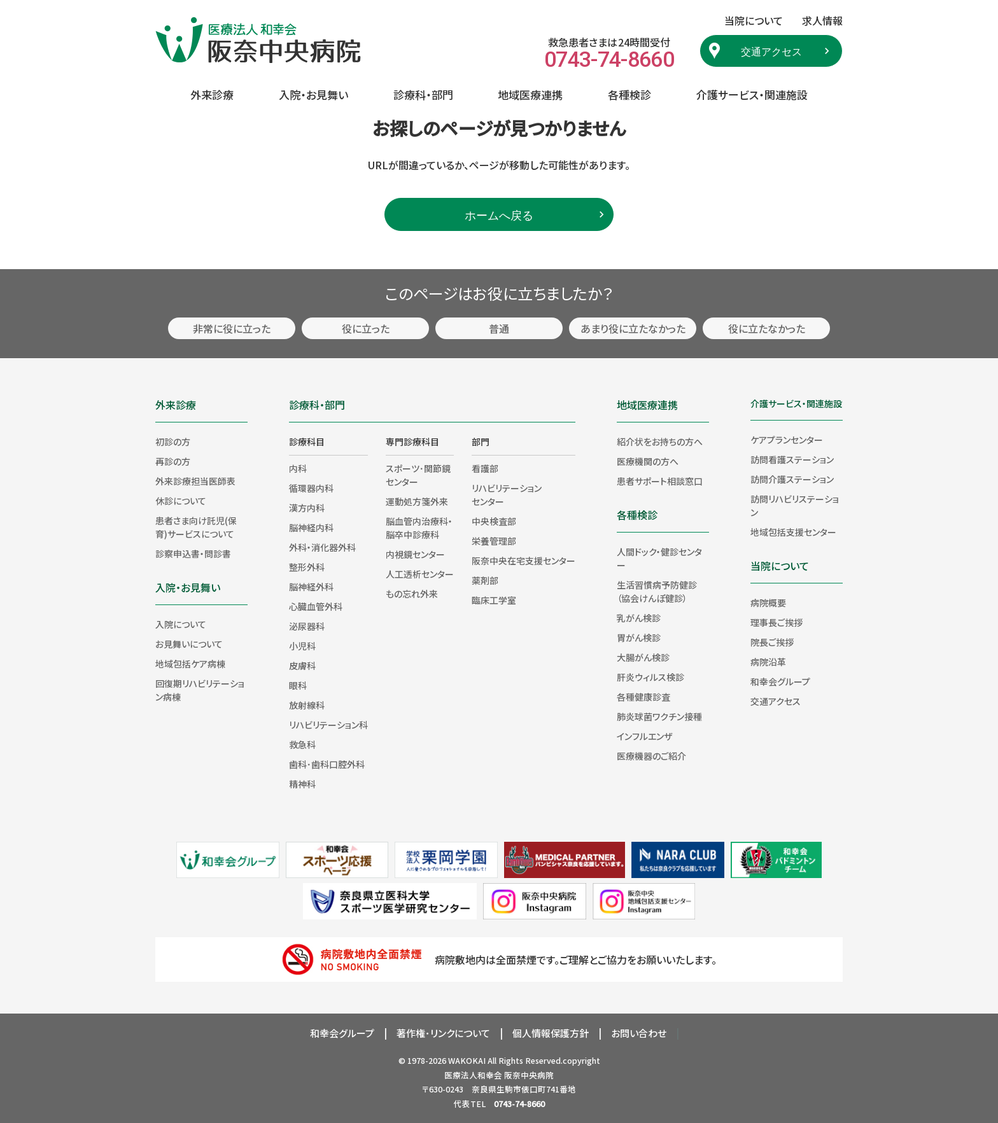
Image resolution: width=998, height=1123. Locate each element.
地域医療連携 (530, 94)
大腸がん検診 (643, 657)
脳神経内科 (311, 527)
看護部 (485, 468)
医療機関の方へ (647, 461)
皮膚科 (302, 665)
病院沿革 (768, 661)
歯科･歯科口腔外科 (327, 764)
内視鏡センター (415, 554)
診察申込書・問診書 (193, 553)
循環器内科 (311, 488)
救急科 (302, 744)
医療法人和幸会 (473, 1075)
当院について (779, 565)
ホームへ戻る (499, 214)
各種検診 (629, 94)
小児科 (302, 645)
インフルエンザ (644, 736)
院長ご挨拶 (772, 642)
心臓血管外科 (315, 606)
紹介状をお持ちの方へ (660, 441)
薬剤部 (485, 580)
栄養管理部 (494, 540)
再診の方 (172, 461)
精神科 (302, 784)
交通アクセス (771, 51)
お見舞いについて (189, 644)
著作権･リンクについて (443, 1033)
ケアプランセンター (786, 439)
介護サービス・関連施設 (752, 94)
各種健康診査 (643, 696)
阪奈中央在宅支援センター (523, 560)
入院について (180, 624)
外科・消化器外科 (322, 547)
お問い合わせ (638, 1033)
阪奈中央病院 (529, 1075)
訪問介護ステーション (792, 479)
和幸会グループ (780, 681)
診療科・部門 (423, 94)
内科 (298, 468)
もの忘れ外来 (412, 593)
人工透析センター (420, 574)
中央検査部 (494, 521)
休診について (180, 500)
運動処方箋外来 (417, 501)
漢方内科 (307, 507)
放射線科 (307, 705)
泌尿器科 (307, 626)
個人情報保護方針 (550, 1033)
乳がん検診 (639, 617)
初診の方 (172, 441)
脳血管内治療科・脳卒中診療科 (419, 528)
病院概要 (768, 602)
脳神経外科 (311, 586)
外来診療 (212, 94)
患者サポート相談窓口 (660, 481)
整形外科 (307, 567)
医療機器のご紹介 (651, 756)
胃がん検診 (639, 637)
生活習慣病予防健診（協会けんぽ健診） (657, 591)
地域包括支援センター (793, 532)
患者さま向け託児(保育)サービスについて (196, 527)
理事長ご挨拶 (776, 622)
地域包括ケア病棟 (190, 663)
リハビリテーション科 (328, 724)
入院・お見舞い (313, 94)
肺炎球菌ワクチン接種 (659, 716)
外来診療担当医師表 (195, 481)
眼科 (298, 685)
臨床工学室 (494, 600)
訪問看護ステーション (792, 459)
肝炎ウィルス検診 (650, 677)
